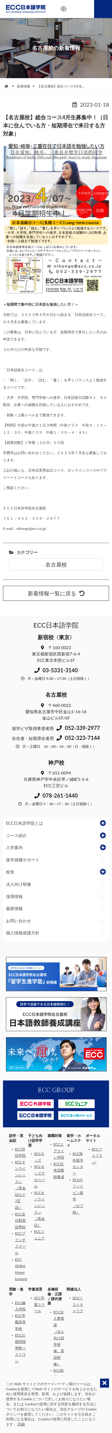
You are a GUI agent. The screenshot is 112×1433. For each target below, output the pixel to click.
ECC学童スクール (39, 1304)
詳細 (21, 1424)
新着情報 (23, 86)
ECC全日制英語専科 (20, 1220)
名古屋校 (56, 564)
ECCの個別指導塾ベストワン (20, 1348)
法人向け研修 (18, 884)
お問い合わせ (18, 920)
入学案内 (14, 847)
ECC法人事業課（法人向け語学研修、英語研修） (58, 1338)
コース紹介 (16, 835)
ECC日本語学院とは (24, 823)
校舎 (10, 871)
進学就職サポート (22, 859)
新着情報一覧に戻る (56, 593)
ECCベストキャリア (78, 1304)
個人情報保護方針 (22, 932)
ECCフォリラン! (97, 1155)
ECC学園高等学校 (20, 1322)
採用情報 (14, 896)
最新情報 (14, 908)
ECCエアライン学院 (58, 1151)
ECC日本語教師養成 (58, 1170)
